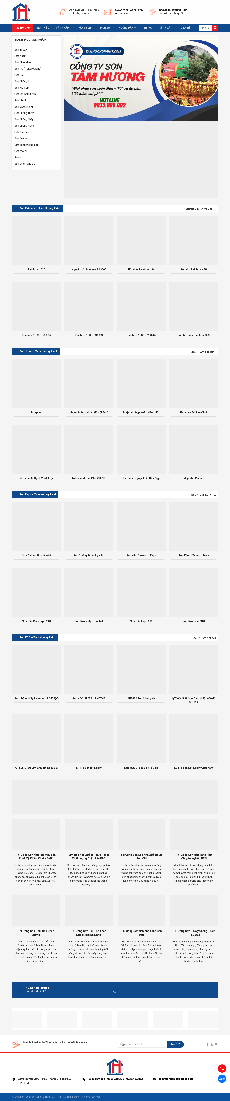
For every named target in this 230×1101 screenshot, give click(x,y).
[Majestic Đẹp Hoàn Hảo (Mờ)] (141, 383)
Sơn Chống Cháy (23, 119)
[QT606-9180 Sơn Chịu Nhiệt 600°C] (36, 738)
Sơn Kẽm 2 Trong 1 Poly (194, 555)
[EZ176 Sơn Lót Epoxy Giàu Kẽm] (193, 738)
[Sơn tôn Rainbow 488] (193, 240)
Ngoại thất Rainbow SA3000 (88, 269)
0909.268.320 (136, 10)
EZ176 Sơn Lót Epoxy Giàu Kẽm (193, 767)
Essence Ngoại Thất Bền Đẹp (141, 478)
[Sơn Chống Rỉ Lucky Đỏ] (36, 526)
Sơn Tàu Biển (21, 132)
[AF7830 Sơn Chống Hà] (141, 669)
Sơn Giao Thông (23, 106)
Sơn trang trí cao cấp (26, 144)
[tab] (197, 209)
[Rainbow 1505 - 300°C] (88, 306)
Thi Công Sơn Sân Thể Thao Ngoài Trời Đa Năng (88, 932)
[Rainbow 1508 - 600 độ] (36, 306)
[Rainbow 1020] (36, 240)
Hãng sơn (85, 27)
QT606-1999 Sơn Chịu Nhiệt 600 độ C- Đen (193, 700)
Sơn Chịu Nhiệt (22, 62)
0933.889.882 (121, 10)
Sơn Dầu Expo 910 (194, 621)
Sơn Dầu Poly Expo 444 (89, 621)
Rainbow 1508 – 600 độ (36, 335)
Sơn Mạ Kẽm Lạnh (25, 94)
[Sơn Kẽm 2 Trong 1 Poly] (193, 526)
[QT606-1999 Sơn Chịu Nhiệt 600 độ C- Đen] (193, 669)
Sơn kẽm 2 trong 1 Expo (141, 555)
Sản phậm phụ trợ (24, 163)
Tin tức (147, 27)
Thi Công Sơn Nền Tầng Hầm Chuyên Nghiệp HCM (194, 856)
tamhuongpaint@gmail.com (173, 10)
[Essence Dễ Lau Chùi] (193, 383)
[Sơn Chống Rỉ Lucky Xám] (88, 526)
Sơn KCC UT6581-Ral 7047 (88, 698)
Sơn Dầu (19, 75)
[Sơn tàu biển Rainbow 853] (193, 306)
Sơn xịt (18, 157)
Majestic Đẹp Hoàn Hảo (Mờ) (141, 412)
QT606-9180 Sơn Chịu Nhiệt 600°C (36, 767)
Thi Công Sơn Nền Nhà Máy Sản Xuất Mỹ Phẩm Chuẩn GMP (36, 856)
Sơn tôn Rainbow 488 (193, 269)
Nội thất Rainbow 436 (141, 269)
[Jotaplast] (36, 383)
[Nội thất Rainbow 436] (141, 240)
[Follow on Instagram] (212, 1044)
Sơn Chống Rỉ (22, 81)
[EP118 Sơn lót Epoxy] (88, 738)
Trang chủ (22, 27)
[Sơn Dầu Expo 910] (193, 592)
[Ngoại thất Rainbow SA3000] (88, 240)
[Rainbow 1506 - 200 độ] (141, 306)
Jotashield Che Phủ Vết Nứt (88, 478)
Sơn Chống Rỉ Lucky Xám (88, 555)
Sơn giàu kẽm (22, 100)
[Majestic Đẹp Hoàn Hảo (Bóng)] (88, 383)
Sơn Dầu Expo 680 (141, 621)
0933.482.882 (121, 13)
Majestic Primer (193, 478)
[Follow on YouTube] (216, 1044)
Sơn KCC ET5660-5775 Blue (141, 767)
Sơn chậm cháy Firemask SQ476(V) (36, 698)
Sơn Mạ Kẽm (21, 87)
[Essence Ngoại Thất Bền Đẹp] (141, 449)
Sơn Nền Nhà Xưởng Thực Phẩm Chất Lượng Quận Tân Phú (88, 856)
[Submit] (215, 28)
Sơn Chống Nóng (24, 125)
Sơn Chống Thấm (24, 113)
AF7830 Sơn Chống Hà (141, 698)
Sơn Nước (20, 56)
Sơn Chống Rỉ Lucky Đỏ (36, 555)
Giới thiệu (42, 27)
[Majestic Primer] (193, 449)
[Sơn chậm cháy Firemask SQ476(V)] (36, 669)
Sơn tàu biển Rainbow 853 (194, 335)
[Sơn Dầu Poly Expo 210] (36, 592)
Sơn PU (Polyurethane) (27, 68)
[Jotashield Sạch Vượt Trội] (36, 449)
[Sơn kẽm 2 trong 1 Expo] (141, 526)
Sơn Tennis (20, 138)
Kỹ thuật (166, 27)
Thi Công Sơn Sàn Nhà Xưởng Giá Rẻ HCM (141, 856)
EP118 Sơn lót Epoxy (89, 767)
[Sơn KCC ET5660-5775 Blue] (141, 738)
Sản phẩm (64, 27)
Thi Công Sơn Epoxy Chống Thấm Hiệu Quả (194, 932)
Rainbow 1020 (36, 269)
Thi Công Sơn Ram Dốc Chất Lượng (36, 932)
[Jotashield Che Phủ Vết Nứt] (88, 449)
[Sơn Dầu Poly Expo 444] (88, 592)
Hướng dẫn (127, 27)
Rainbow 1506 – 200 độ (141, 335)
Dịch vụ (106, 27)
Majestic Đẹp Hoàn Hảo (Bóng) (88, 412)
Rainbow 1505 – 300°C (89, 335)
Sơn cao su (20, 151)
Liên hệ (185, 27)
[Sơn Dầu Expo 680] (141, 592)
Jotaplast (36, 412)
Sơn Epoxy (20, 49)
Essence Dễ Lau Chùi (193, 412)
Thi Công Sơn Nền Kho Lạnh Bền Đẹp (141, 932)
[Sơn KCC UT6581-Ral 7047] (88, 669)
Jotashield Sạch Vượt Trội (36, 478)
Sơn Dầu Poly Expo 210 (36, 621)
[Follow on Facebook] (207, 1044)
